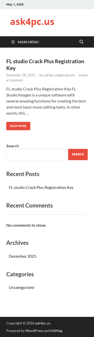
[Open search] (81, 42)
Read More (16, 125)
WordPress (34, 330)
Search (12, 145)
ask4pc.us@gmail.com (59, 75)
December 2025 (22, 256)
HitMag (56, 330)
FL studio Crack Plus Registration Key (41, 187)
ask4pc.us (32, 21)
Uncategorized (21, 287)
